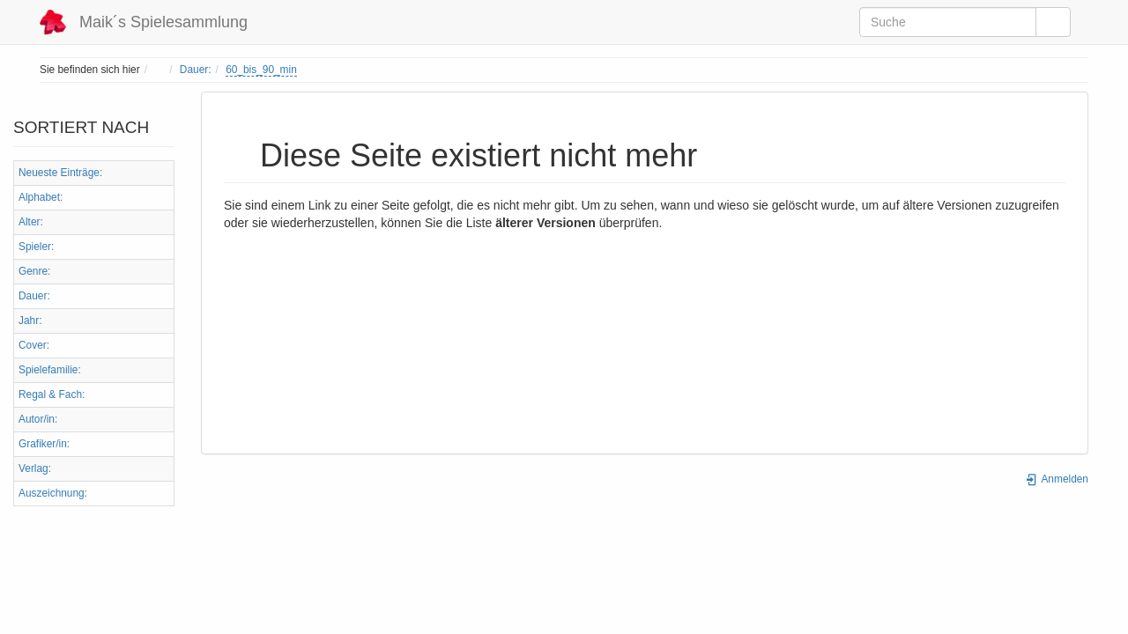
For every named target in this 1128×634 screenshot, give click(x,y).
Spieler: (36, 246)
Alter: (31, 222)
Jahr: (30, 320)
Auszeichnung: (53, 493)
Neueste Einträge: (60, 172)
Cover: (34, 345)
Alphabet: (41, 197)
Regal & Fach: (52, 394)
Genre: (34, 271)
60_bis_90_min (261, 69)
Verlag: (35, 468)
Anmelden (1056, 479)
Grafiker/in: (44, 444)
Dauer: (196, 69)
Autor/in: (38, 419)
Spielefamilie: (50, 370)
